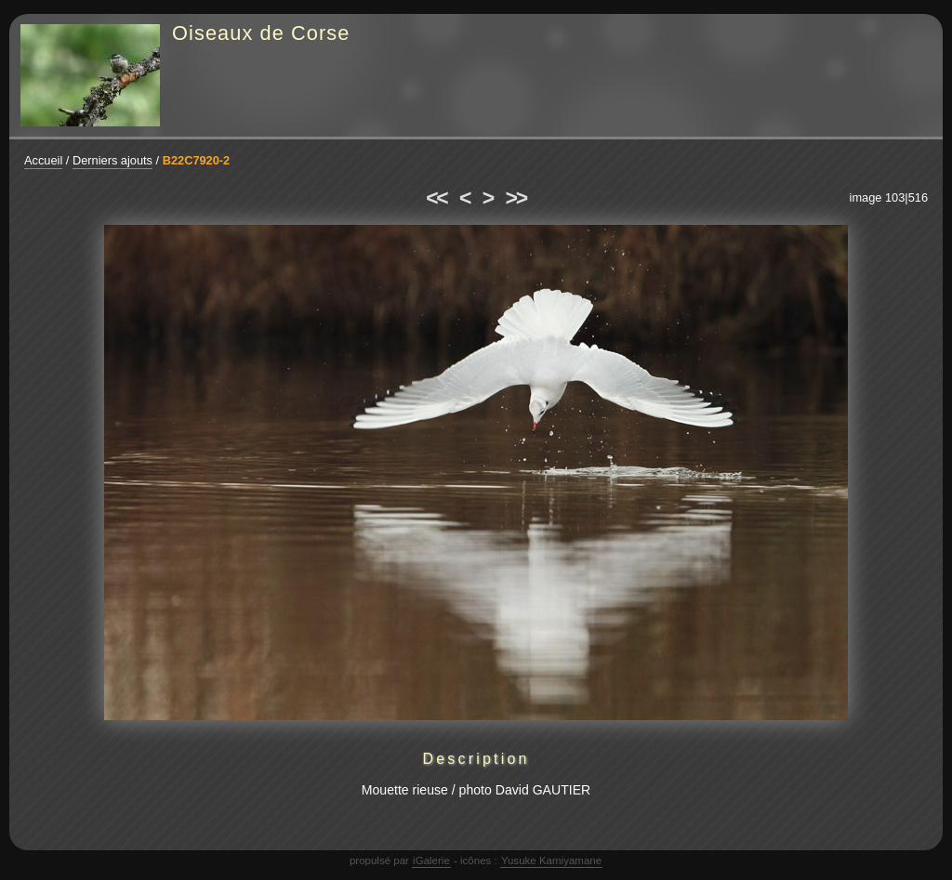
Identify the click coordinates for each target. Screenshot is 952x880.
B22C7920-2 (197, 160)
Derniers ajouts (112, 160)
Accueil (43, 160)
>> (516, 198)
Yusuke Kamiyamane (551, 860)
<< (436, 198)
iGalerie (431, 860)
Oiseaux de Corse (261, 33)
